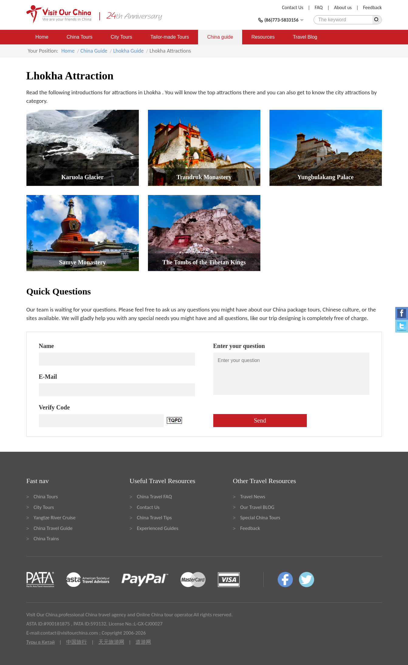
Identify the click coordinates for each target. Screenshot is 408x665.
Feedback (372, 7)
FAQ (319, 7)
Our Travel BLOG (257, 507)
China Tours (79, 37)
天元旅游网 (111, 642)
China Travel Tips (154, 517)
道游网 (143, 642)
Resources (262, 37)
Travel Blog (305, 37)
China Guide (94, 50)
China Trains (46, 538)
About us (342, 7)
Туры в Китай (40, 642)
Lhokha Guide (128, 50)
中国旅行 (76, 642)
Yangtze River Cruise (55, 517)
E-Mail (48, 376)
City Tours (121, 37)
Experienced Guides (157, 528)
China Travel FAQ (154, 496)
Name (46, 346)
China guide (220, 37)
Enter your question (239, 346)
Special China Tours (260, 517)
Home (42, 37)
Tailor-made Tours (169, 37)
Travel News (252, 496)
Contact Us (292, 7)
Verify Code (54, 407)
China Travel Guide (53, 528)
